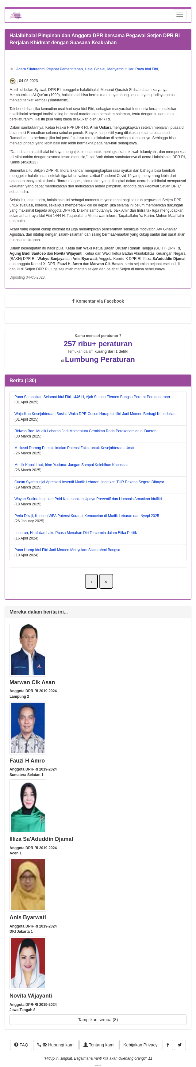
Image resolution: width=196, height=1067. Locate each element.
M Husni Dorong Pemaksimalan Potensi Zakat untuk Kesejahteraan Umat (74, 448)
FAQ (21, 1044)
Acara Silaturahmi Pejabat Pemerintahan (49, 69)
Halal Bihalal (95, 69)
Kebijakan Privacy (140, 1044)
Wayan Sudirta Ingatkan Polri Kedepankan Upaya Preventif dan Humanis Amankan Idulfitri (88, 499)
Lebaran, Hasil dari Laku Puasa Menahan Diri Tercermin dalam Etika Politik (75, 533)
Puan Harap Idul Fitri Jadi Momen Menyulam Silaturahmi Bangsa (67, 550)
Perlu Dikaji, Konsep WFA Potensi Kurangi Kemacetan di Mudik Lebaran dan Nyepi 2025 (86, 516)
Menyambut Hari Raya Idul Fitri (132, 69)
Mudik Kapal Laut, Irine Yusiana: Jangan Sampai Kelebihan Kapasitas (71, 465)
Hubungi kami (55, 1044)
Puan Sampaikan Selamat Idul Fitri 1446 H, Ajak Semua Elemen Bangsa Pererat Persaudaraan (92, 397)
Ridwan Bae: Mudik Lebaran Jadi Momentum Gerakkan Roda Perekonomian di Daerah (85, 431)
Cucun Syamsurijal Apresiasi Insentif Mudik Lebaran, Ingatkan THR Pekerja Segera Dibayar (89, 482)
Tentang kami (98, 1044)
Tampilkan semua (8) (98, 1019)
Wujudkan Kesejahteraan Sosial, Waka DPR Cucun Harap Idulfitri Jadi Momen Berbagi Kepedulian (94, 414)
